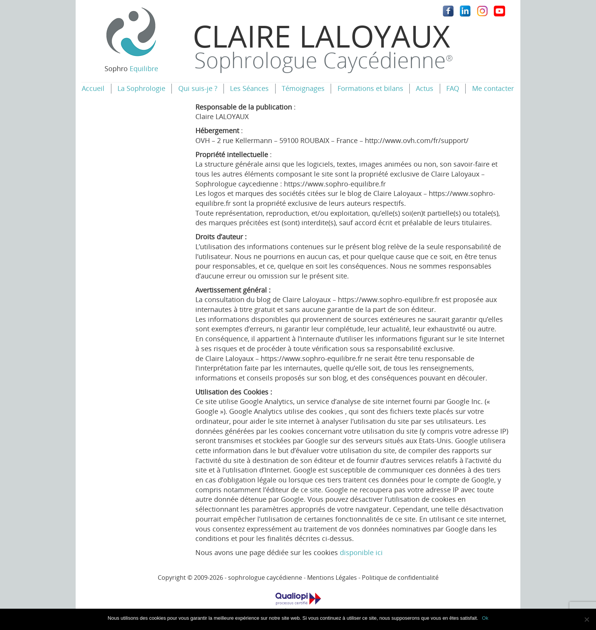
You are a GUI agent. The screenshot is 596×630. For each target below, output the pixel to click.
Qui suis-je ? (197, 88)
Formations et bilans (370, 88)
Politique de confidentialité (400, 577)
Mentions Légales (332, 577)
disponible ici (361, 552)
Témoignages (303, 88)
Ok (485, 618)
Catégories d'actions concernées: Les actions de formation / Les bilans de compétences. (298, 605)
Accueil (93, 88)
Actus (424, 88)
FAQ (452, 88)
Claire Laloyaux (323, 44)
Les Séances (249, 88)
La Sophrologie (141, 88)
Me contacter (493, 88)
